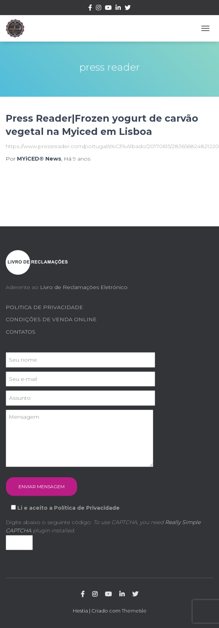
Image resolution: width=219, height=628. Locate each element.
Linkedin (118, 8)
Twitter (128, 8)
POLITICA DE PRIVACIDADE (44, 307)
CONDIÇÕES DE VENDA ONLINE (51, 319)
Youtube (108, 8)
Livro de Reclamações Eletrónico (84, 287)
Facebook (90, 8)
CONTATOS (20, 331)
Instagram (98, 8)
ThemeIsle (134, 611)
